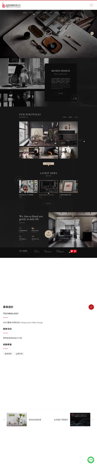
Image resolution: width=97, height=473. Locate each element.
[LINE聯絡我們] (92, 459)
